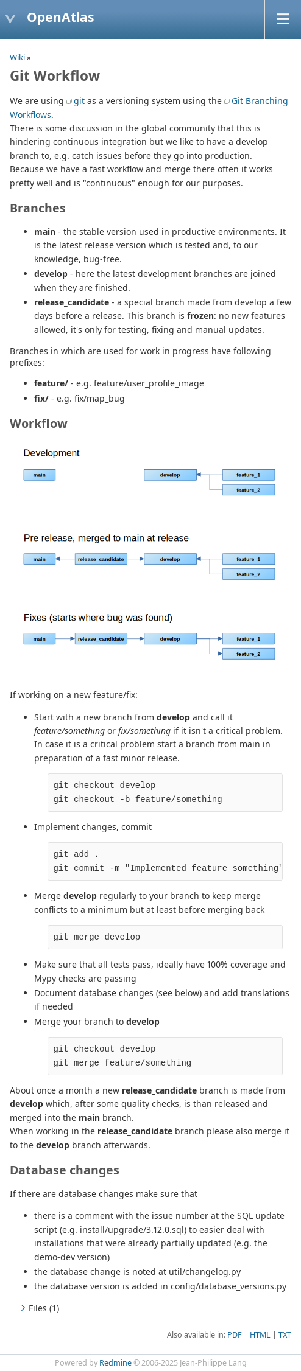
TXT (284, 1335)
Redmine (115, 1363)
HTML (260, 1335)
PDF (234, 1335)
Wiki (17, 57)
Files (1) (38, 1308)
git (79, 100)
